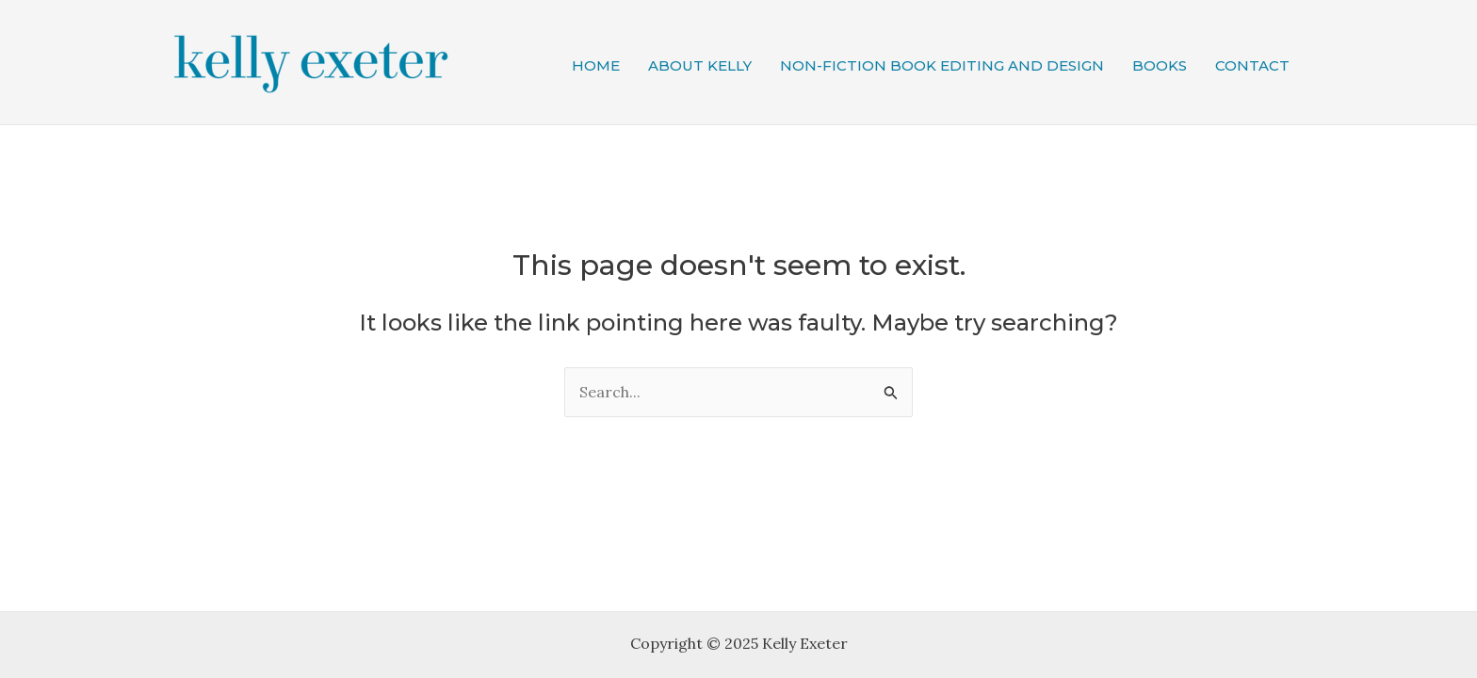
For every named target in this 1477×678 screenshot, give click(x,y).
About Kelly (700, 65)
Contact (1252, 65)
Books (1159, 65)
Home (596, 65)
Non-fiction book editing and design (942, 65)
